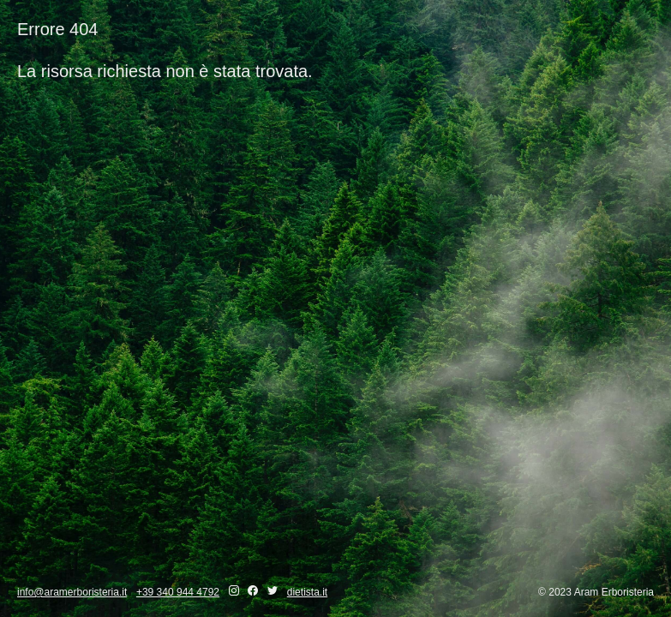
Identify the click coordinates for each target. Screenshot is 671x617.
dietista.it (307, 592)
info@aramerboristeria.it (72, 592)
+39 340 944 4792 (177, 592)
